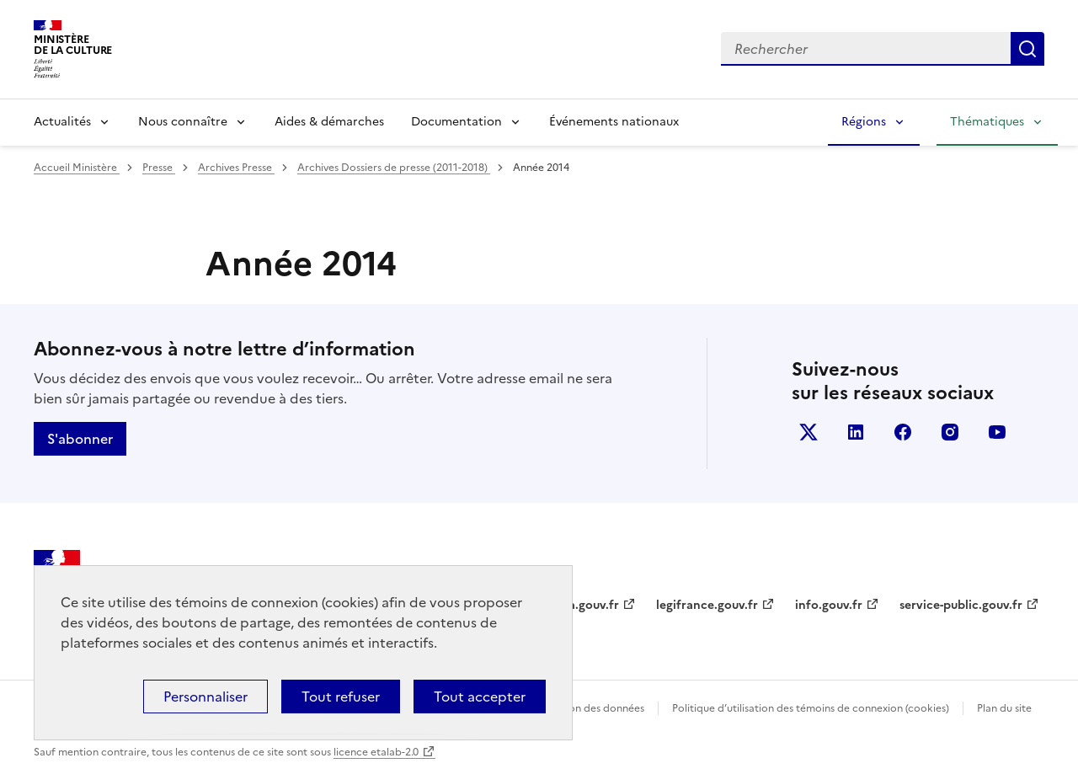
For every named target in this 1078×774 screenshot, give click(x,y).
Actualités (62, 122)
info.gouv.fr (828, 605)
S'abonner (80, 439)
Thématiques (987, 122)
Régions (863, 122)
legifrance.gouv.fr (707, 605)
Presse (158, 167)
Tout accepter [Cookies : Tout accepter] (480, 696)
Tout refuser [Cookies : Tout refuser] (341, 696)
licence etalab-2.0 (376, 752)
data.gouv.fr (584, 605)
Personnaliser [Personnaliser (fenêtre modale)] (205, 696)
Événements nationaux (614, 122)
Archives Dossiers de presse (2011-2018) (393, 167)
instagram (950, 432)
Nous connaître (182, 122)
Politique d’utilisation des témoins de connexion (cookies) (810, 708)
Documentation (456, 122)
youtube (997, 432)
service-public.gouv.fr (960, 605)
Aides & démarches (329, 122)
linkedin (856, 432)
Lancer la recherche (1027, 49)
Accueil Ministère (77, 167)
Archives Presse (236, 167)
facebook (903, 432)
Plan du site (1004, 708)
